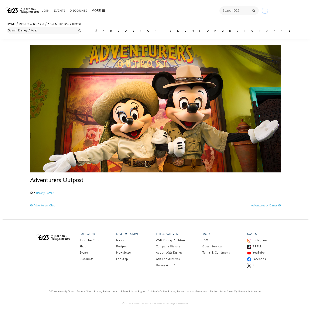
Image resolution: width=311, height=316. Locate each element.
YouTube (258, 252)
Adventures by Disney (266, 205)
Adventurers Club (42, 205)
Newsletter (124, 252)
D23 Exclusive (127, 234)
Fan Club (87, 234)
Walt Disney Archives (170, 240)
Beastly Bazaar (45, 193)
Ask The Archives (168, 259)
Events (59, 10)
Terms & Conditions (216, 252)
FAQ (205, 240)
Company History (168, 246)
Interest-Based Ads (197, 291)
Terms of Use (84, 291)
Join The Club (89, 240)
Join (46, 10)
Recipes (121, 246)
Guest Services (212, 246)
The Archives (167, 234)
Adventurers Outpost (64, 24)
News (120, 240)
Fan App (122, 259)
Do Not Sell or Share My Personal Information (235, 291)
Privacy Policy (102, 291)
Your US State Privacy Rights (129, 291)
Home (11, 24)
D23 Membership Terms (62, 291)
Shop (83, 246)
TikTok (257, 246)
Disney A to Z (29, 24)
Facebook (259, 259)
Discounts (78, 10)
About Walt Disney (169, 252)
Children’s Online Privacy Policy (166, 291)
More (207, 234)
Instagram (260, 240)
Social (252, 234)
